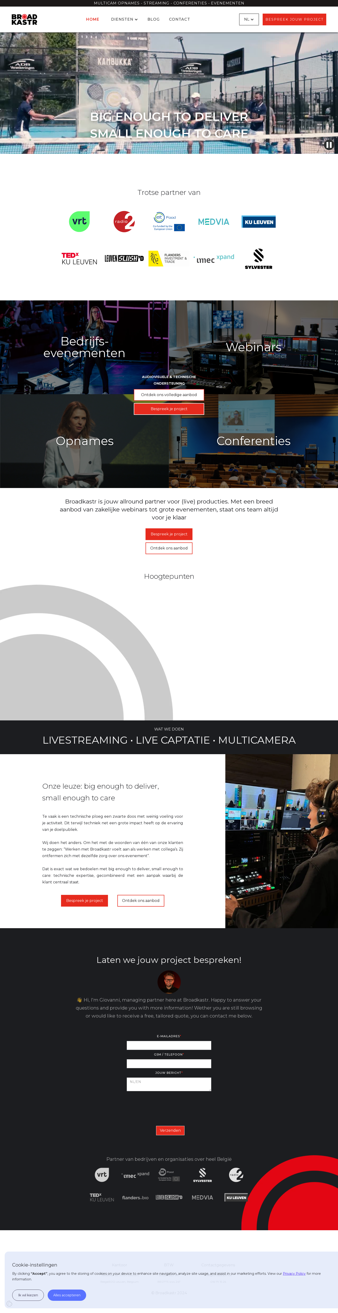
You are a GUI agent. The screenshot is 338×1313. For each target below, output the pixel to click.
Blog (153, 19)
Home (92, 19)
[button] (123, 19)
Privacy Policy (294, 1273)
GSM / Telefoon (169, 1054)
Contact (179, 19)
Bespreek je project (169, 409)
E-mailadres (169, 1036)
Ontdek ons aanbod (169, 548)
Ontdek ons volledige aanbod (169, 395)
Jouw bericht (169, 1073)
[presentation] (169, 1107)
